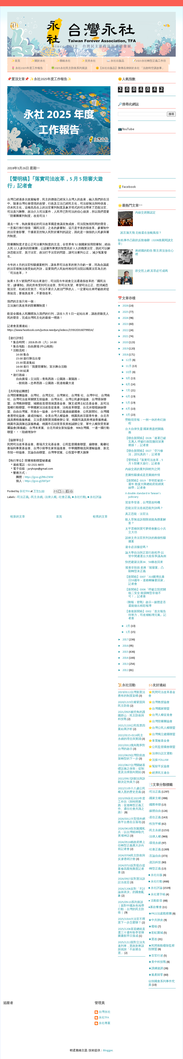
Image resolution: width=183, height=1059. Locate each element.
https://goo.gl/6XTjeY (37, 481)
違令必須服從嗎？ (136, 547)
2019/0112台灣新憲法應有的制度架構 (131, 694)
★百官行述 (155, 955)
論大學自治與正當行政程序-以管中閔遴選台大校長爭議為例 (145, 554)
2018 (125, 354)
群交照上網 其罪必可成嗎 (151, 271)
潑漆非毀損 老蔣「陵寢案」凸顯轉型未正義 (144, 569)
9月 (128, 378)
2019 (125, 348)
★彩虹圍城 (155, 932)
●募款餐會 (155, 907)
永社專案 (104, 1023)
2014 (125, 658)
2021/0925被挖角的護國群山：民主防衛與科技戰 (131, 716)
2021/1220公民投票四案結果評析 (131, 727)
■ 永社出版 (155, 875)
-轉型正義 (154, 868)
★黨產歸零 (155, 975)
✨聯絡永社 (64, 61)
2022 (125, 330)
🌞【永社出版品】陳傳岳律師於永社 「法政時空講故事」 (130, 68)
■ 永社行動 (79, 497)
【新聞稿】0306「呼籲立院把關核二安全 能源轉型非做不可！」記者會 (145, 593)
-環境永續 (154, 843)
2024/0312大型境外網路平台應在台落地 (131, 820)
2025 (125, 312)
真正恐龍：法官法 (136, 514)
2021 (125, 336)
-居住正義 (154, 817)
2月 (128, 626)
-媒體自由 (154, 811)
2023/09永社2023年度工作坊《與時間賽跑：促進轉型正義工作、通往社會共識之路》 (131, 805)
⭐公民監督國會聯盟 (161, 747)
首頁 (59, 516)
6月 (128, 396)
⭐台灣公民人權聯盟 (161, 728)
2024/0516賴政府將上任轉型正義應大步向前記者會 (131, 846)
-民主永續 (36, 497)
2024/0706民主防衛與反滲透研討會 (131, 857)
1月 (128, 632)
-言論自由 (154, 856)
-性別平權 (154, 824)
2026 (125, 305)
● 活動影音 (155, 900)
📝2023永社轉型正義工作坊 (149, 61)
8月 (128, 384)
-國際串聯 (154, 804)
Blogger (108, 1050)
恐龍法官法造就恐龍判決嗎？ (144, 508)
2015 (125, 652)
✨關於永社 (39, 61)
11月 (129, 366)
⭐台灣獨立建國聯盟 (161, 734)
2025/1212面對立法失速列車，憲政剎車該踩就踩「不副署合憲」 (131, 947)
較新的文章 (17, 516)
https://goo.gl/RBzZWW (39, 477)
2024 (125, 318)
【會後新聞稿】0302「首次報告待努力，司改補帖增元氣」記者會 (145, 615)
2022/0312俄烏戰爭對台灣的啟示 (131, 747)
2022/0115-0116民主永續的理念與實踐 (130, 737)
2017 (125, 639)
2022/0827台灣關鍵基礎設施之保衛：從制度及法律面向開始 (131, 769)
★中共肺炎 (155, 920)
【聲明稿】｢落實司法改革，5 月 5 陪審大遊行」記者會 (144, 462)
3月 (128, 415)
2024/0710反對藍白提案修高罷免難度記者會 (131, 869)
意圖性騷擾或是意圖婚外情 (142, 475)
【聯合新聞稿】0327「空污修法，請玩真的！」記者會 (144, 452)
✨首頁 (17, 61)
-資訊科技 (154, 862)
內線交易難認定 (145, 212)
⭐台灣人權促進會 (160, 715)
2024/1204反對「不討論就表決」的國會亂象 (131, 892)
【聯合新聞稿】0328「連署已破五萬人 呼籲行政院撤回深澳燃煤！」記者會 (145, 442)
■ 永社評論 (94, 497)
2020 (125, 342)
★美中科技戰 (157, 962)
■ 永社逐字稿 (156, 894)
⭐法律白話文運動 (160, 753)
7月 (128, 390)
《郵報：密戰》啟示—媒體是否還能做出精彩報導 (145, 604)
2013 (125, 664)
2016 (125, 645)
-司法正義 (22, 497)
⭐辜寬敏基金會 (158, 740)
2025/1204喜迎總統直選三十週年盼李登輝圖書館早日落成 (131, 933)
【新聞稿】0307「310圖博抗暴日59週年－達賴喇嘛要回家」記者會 (145, 580)
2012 (125, 670)
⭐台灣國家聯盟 (158, 708)
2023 (125, 324)
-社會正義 (64, 497)
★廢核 (152, 926)
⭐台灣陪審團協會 (160, 721)
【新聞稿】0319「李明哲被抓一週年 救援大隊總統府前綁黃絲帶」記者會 (145, 484)
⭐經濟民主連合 (158, 773)
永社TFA (104, 1017)
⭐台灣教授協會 (158, 702)
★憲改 (152, 939)
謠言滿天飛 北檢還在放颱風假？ (141, 233)
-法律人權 (50, 497)
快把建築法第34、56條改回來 (144, 562)
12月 (129, 360)
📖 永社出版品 (115, 61)
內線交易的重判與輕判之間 (142, 469)
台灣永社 (104, 1012)
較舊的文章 (100, 516)
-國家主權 (154, 798)
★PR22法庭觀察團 (160, 913)
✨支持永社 (90, 61)
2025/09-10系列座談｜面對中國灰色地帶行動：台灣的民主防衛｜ (131, 907)
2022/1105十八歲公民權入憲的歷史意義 (131, 790)
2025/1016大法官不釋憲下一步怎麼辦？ (131, 921)
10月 (129, 372)
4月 (128, 408)
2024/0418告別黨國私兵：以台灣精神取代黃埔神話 (131, 832)
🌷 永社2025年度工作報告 (27, 68)
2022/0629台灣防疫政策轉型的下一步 (131, 757)
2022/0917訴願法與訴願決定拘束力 (131, 780)
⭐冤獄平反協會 (158, 766)
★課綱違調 (155, 968)
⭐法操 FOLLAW (158, 760)
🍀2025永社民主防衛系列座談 (69, 68)
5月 (128, 402)
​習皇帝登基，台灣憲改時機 (142, 502)
